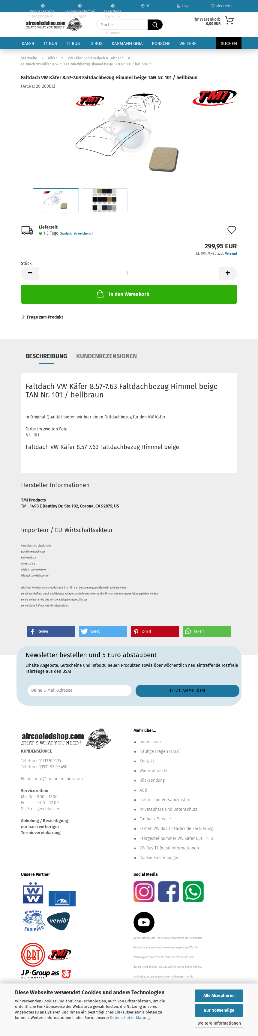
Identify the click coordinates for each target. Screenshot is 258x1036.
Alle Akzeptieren (219, 995)
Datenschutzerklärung (130, 1017)
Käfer (28, 43)
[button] (30, 273)
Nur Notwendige (219, 1010)
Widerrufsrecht (154, 770)
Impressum (150, 741)
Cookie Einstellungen (159, 857)
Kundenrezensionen (106, 356)
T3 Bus (96, 43)
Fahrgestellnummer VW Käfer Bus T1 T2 (176, 838)
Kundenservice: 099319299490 (43, 8)
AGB (143, 790)
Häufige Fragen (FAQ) (159, 751)
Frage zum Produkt (45, 317)
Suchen (229, 43)
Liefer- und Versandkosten (165, 799)
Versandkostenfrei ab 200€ (79, 8)
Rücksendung (152, 780)
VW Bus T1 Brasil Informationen (169, 848)
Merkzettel (222, 6)
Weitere (187, 43)
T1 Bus (50, 43)
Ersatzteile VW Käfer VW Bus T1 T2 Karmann (113, 8)
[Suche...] (155, 24)
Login (183, 6)
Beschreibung (46, 356)
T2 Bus (73, 43)
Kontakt (147, 761)
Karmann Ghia (127, 43)
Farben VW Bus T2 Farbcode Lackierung (176, 828)
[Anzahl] (129, 273)
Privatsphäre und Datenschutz (168, 809)
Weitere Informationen (219, 1023)
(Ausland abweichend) (76, 233)
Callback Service (155, 819)
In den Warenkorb (122, 293)
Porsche (161, 43)
